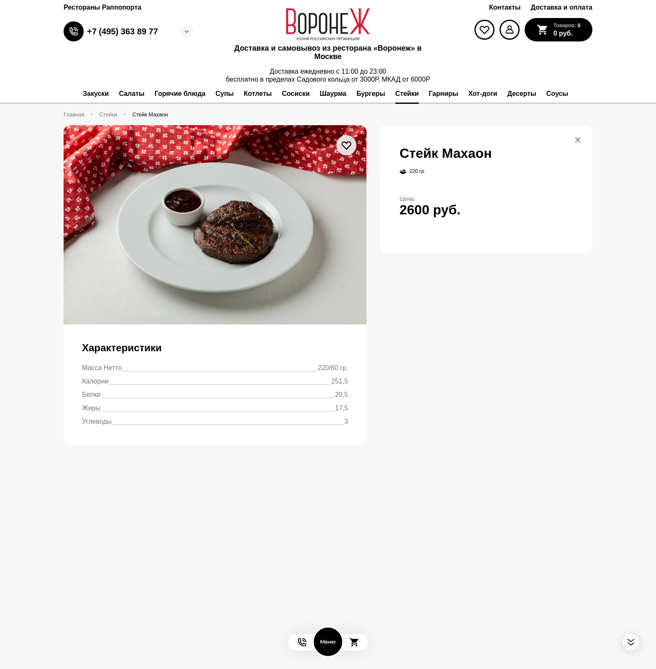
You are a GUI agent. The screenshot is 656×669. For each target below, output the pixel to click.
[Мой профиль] (510, 30)
